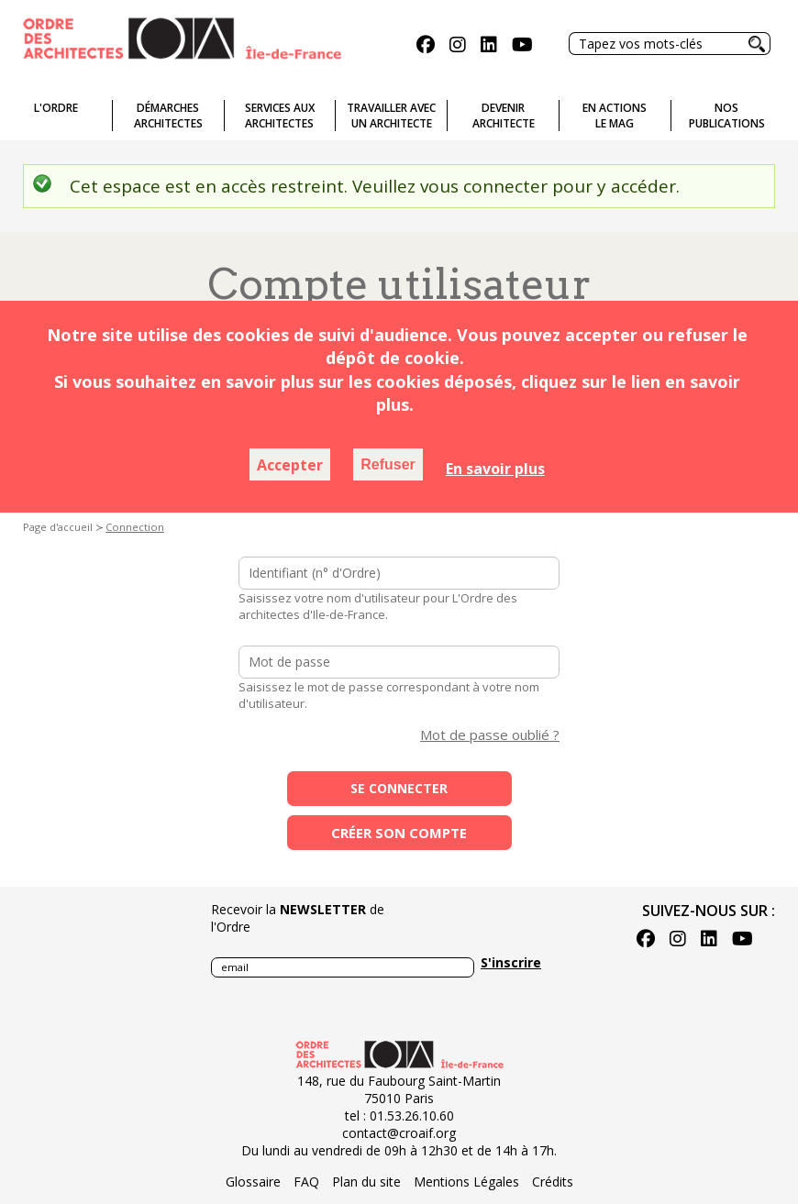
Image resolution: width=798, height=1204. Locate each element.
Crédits (552, 1181)
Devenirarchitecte (503, 115)
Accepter (290, 465)
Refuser (388, 464)
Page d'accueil (58, 527)
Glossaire (253, 1181)
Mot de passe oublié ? (490, 734)
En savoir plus (495, 468)
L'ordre (56, 108)
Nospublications (727, 115)
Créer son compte (399, 832)
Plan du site (366, 1181)
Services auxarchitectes (280, 115)
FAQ (306, 1181)
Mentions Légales (466, 1181)
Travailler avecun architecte (391, 115)
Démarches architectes (168, 115)
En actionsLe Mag (614, 115)
